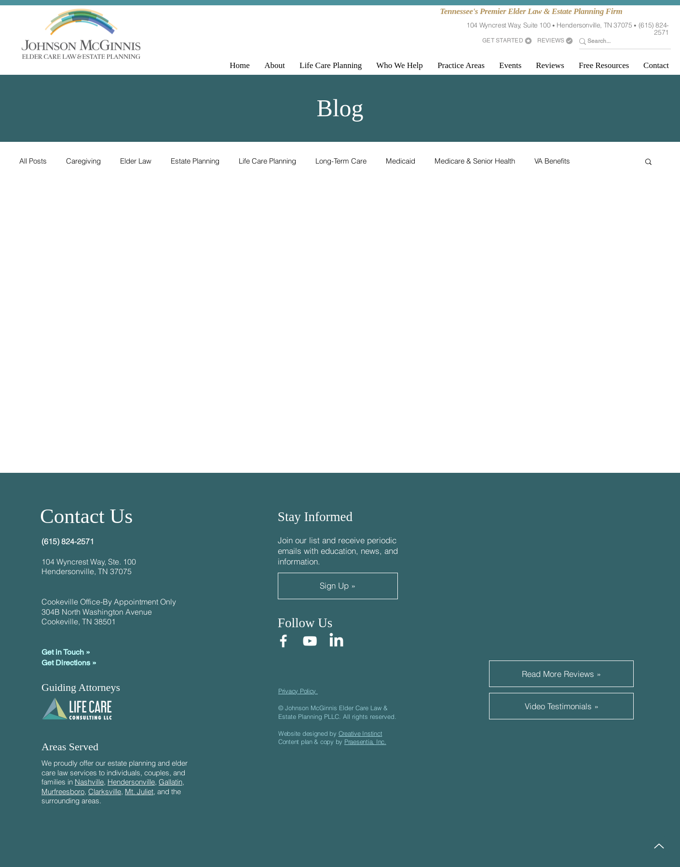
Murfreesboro (62, 791)
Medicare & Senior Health (475, 161)
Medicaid (400, 161)
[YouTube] (309, 641)
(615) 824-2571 (654, 29)
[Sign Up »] (338, 586)
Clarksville (104, 791)
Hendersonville (131, 781)
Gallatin (170, 781)
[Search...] (619, 41)
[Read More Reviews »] (561, 674)
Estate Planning (195, 161)
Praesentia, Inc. (365, 741)
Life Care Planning (267, 161)
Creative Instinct (360, 733)
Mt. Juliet (139, 791)
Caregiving (83, 161)
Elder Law (135, 161)
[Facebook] (283, 641)
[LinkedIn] (336, 641)
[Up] (659, 846)
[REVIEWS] (555, 40)
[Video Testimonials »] (561, 706)
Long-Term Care (341, 161)
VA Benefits (552, 161)
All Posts (33, 161)
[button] (274, 65)
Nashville (89, 781)
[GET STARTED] (507, 40)
